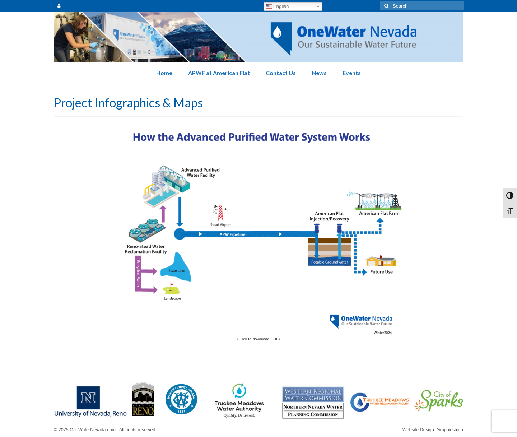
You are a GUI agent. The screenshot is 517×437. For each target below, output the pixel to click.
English (277, 6)
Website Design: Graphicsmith (432, 429)
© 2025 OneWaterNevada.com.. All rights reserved (104, 429)
